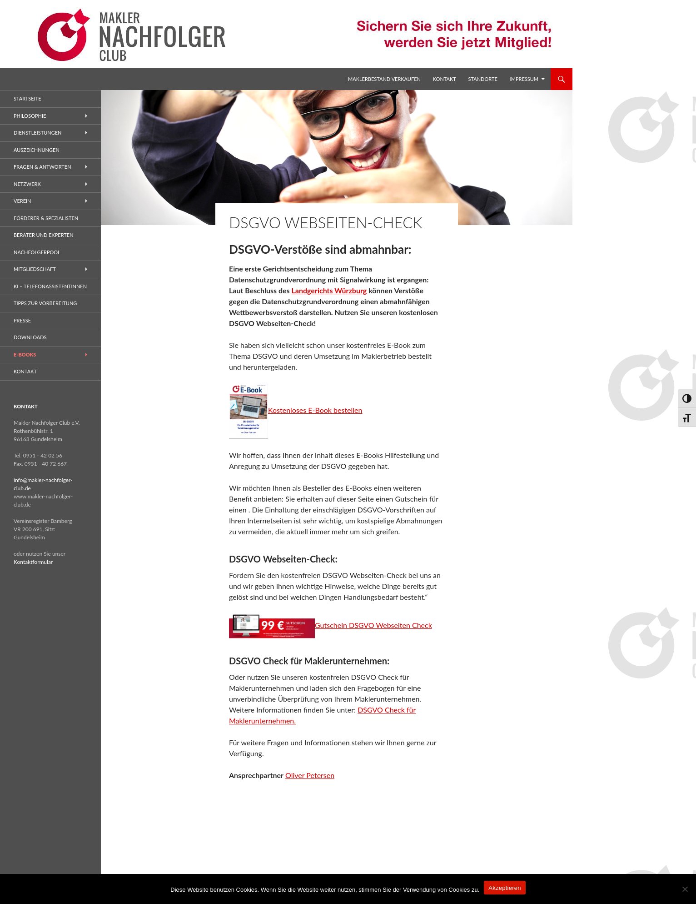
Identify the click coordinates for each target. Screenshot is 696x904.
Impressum (524, 79)
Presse (22, 320)
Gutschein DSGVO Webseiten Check (373, 625)
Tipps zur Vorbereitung (45, 303)
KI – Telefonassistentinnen (50, 286)
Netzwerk (27, 184)
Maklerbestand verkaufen (384, 79)
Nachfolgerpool (37, 252)
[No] (684, 889)
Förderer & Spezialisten (46, 218)
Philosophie (30, 116)
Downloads (30, 337)
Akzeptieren (504, 887)
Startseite (27, 98)
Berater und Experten (44, 235)
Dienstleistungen (37, 133)
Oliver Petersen (309, 775)
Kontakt (444, 79)
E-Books (25, 354)
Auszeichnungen (37, 150)
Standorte (482, 79)
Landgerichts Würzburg (329, 290)
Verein (22, 201)
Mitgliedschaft (35, 269)
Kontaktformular (33, 561)
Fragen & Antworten (42, 167)
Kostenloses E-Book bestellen (296, 410)
